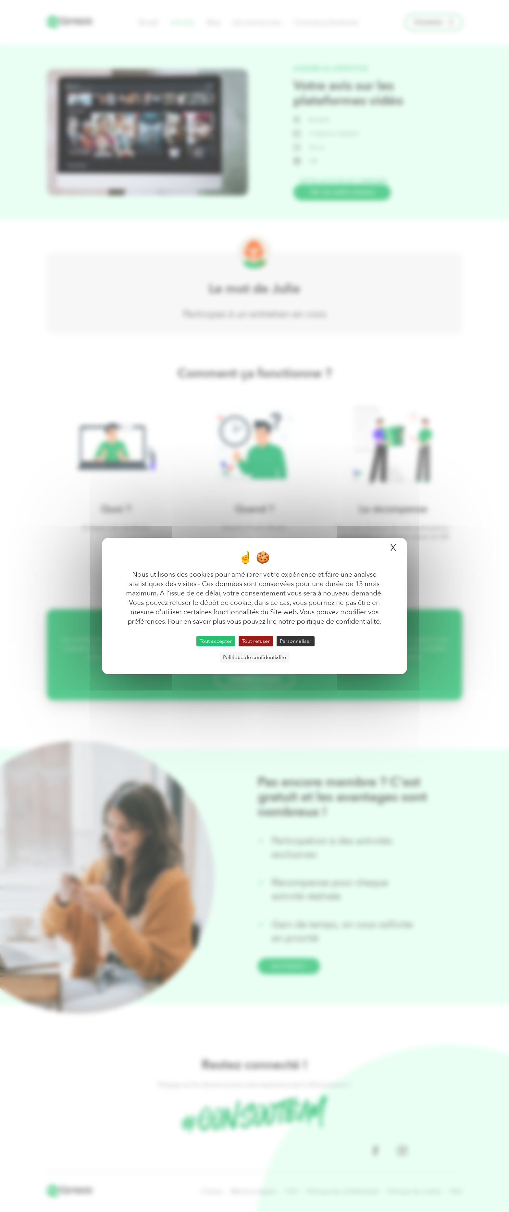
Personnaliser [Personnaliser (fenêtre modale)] (295, 641)
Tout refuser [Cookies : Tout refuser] (256, 641)
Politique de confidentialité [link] (254, 657)
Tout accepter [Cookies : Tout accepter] (216, 641)
